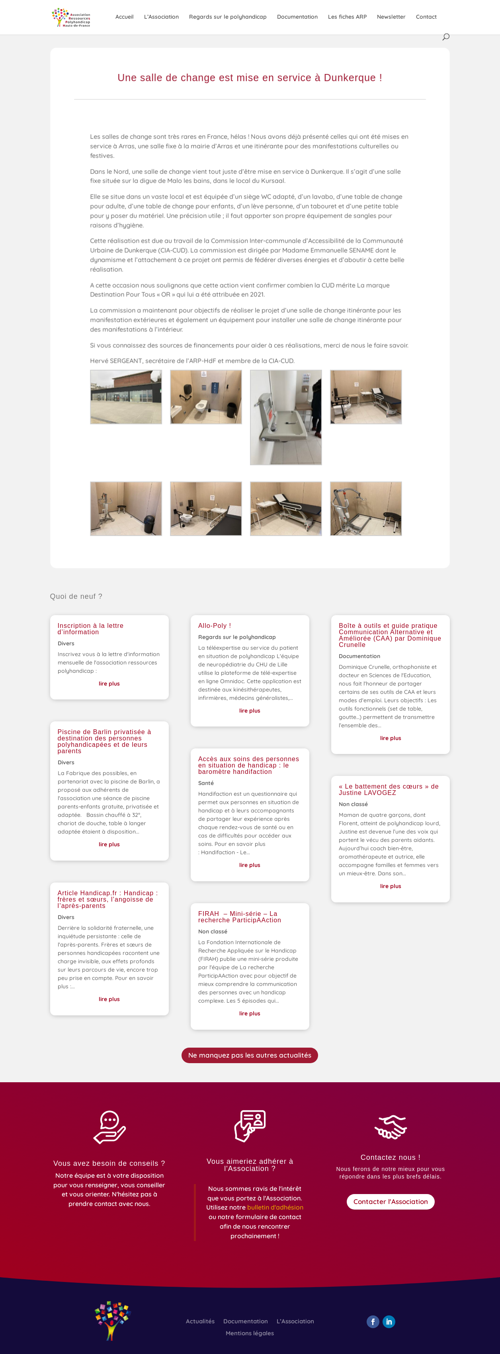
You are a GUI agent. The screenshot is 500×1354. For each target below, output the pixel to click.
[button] (373, 1321)
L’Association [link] (161, 17)
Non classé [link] (212, 931)
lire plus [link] (109, 683)
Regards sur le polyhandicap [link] (228, 17)
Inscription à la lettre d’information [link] (91, 628)
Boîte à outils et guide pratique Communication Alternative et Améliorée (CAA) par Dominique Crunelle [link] (390, 635)
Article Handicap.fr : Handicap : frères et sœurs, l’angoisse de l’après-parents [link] (108, 899)
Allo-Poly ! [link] (214, 625)
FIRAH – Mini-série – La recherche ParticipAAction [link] (239, 916)
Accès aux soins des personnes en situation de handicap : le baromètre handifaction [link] (248, 765)
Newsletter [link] (391, 17)
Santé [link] (206, 783)
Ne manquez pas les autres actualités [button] (249, 1055)
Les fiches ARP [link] (347, 17)
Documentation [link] (297, 17)
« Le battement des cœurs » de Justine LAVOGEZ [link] (389, 789)
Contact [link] (426, 17)
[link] (79, 16)
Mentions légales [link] (250, 1334)
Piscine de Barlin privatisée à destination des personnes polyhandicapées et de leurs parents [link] (104, 741)
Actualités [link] (200, 1322)
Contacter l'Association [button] (391, 1201)
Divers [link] (66, 643)
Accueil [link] (124, 17)
